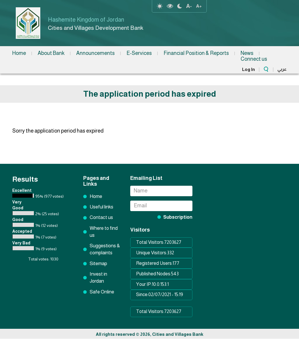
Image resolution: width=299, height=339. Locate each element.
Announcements (95, 53)
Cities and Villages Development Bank (95, 28)
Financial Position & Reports (196, 53)
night (179, 6)
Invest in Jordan (98, 277)
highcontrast (170, 6)
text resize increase (199, 6)
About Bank (51, 53)
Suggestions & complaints (105, 249)
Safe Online (102, 292)
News (247, 53)
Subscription (177, 217)
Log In (248, 69)
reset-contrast (160, 6)
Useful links (101, 207)
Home (19, 53)
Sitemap (98, 263)
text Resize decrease (189, 6)
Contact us (101, 217)
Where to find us (104, 231)
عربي (282, 69)
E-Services (139, 53)
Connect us (254, 59)
